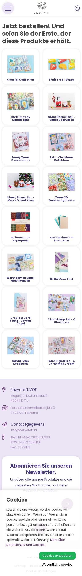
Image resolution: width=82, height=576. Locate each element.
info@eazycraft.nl (24, 430)
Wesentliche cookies (57, 564)
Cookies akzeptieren (57, 556)
